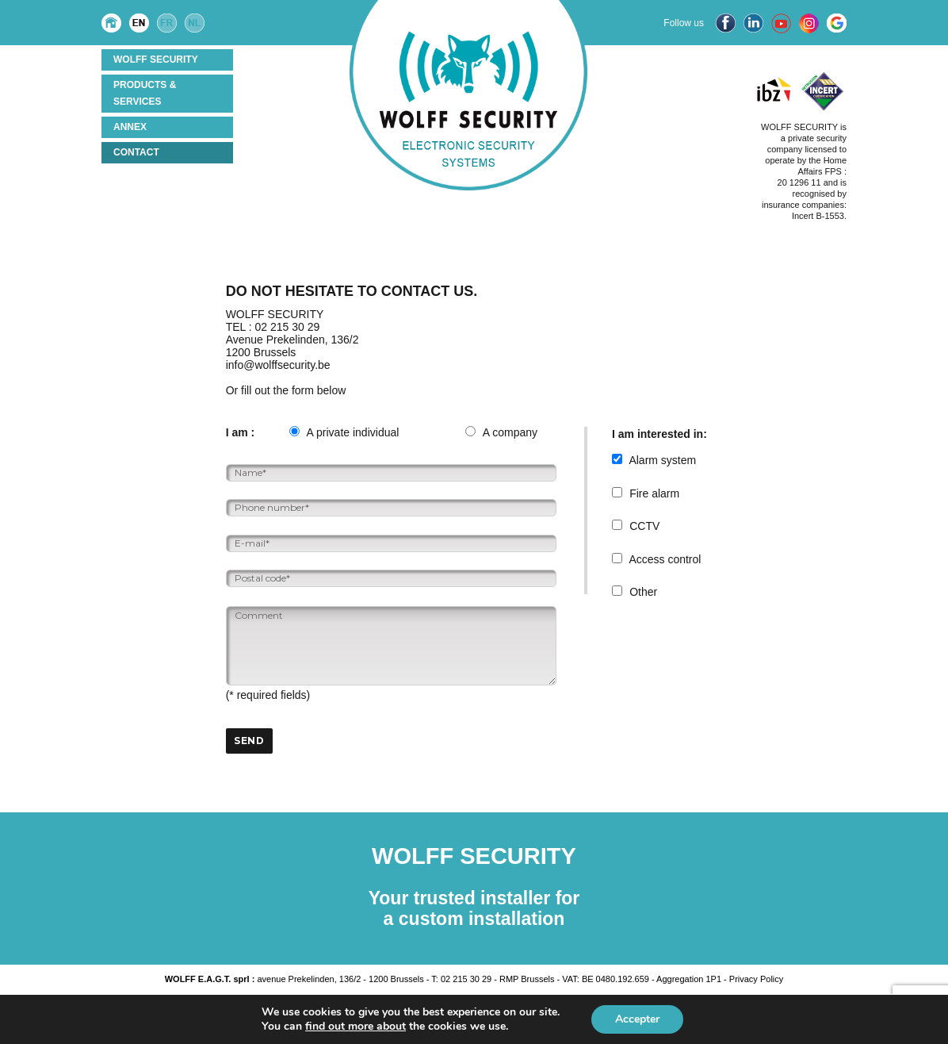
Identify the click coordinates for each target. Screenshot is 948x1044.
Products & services (144, 93)
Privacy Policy (756, 979)
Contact (136, 152)
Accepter (637, 1019)
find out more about (355, 1026)
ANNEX (130, 126)
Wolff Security (155, 59)
